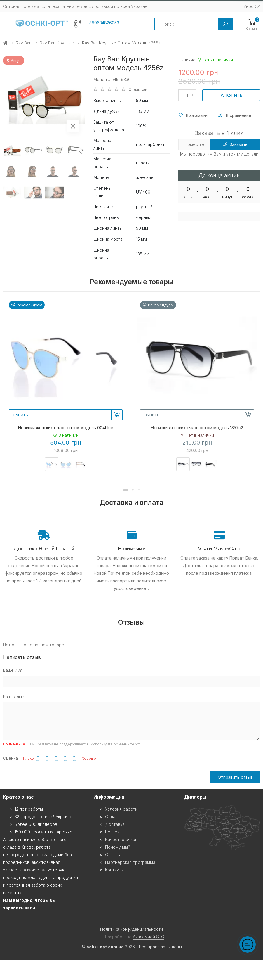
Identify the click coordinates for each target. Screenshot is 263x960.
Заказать (235, 144)
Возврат (113, 831)
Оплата (112, 816)
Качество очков (121, 839)
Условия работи (121, 809)
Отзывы (113, 854)
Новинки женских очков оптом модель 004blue (65, 427)
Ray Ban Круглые (57, 42)
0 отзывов (138, 89)
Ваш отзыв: (14, 696)
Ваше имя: (13, 670)
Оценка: (11, 758)
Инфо (248, 6)
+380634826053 (103, 22)
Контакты (114, 869)
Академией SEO (148, 936)
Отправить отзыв (235, 777)
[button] (252, 24)
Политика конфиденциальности (131, 929)
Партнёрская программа (130, 862)
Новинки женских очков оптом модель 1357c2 (197, 427)
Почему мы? (117, 847)
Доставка (115, 824)
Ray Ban (24, 42)
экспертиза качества (24, 869)
